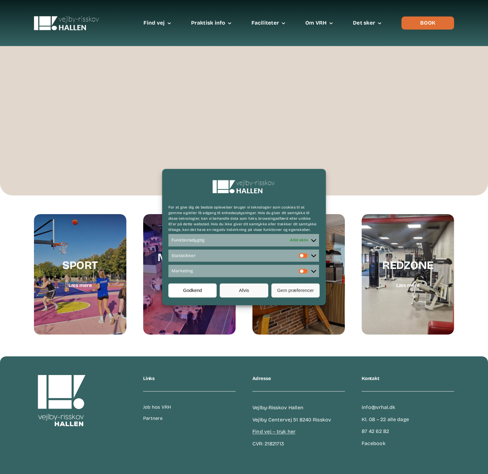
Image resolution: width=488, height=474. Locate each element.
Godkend (192, 290)
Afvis (244, 290)
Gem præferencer (295, 290)
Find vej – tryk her (274, 431)
